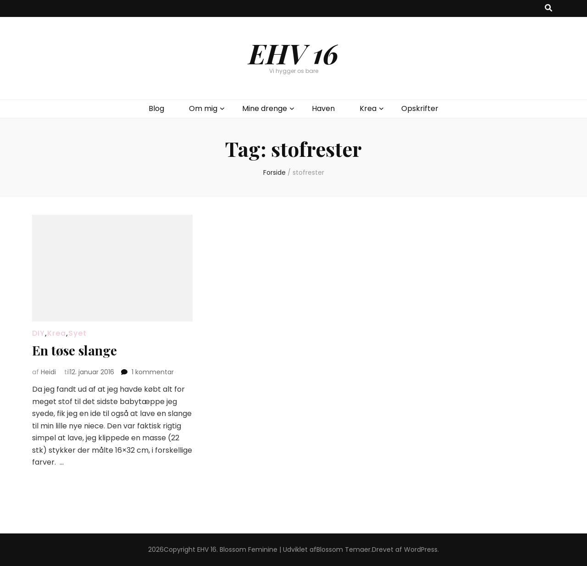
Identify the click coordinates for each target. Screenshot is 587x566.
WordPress (420, 549)
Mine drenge (264, 108)
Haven (323, 108)
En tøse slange (74, 350)
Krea (368, 108)
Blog (156, 108)
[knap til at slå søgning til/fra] (548, 8)
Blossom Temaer (343, 549)
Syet (77, 333)
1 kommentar (153, 372)
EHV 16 (293, 52)
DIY (38, 333)
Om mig (203, 108)
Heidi (48, 372)
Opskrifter (419, 108)
